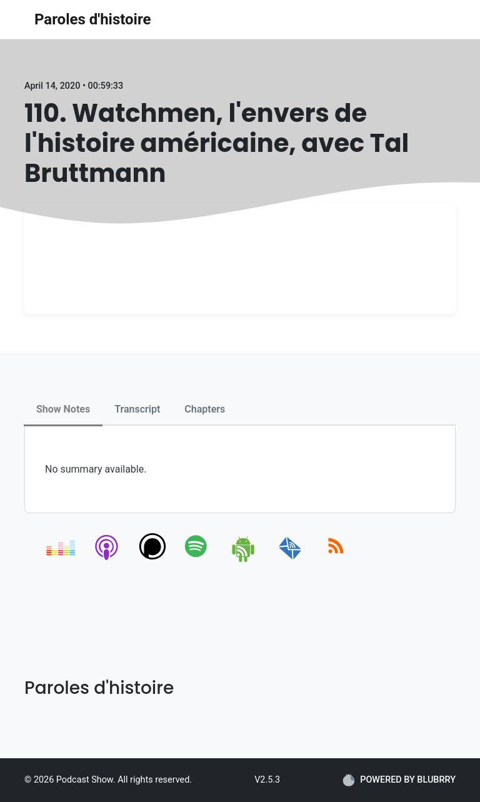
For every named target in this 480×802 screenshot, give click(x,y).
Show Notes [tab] (63, 409)
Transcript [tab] (137, 409)
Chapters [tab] (204, 409)
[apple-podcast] (107, 560)
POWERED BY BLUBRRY (399, 780)
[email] (290, 560)
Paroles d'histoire (92, 19)
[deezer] (61, 560)
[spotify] (198, 560)
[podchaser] (153, 560)
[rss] (336, 560)
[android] (244, 560)
